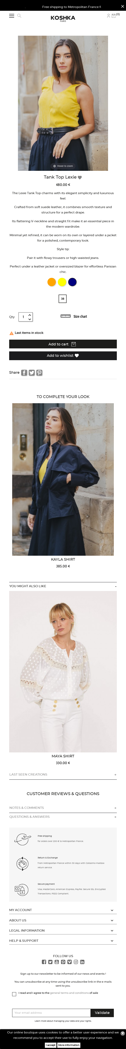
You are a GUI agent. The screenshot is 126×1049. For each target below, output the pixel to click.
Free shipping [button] (45, 836)
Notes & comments (26, 807)
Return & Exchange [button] (48, 858)
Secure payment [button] (46, 884)
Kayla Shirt (63, 559)
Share (24, 373)
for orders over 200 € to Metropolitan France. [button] (61, 841)
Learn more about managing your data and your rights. (63, 1021)
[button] (23, 839)
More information (68, 1045)
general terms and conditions (69, 993)
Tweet (32, 373)
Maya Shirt (63, 756)
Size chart (80, 316)
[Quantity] (23, 317)
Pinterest (39, 373)
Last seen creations (28, 774)
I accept (50, 1045)
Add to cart (62, 344)
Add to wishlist (63, 355)
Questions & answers (29, 816)
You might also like (27, 586)
